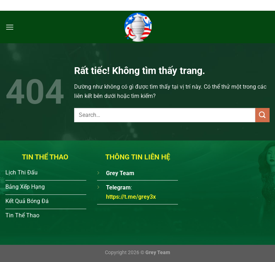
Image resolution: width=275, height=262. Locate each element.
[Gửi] (262, 115)
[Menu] (9, 27)
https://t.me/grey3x (131, 196)
